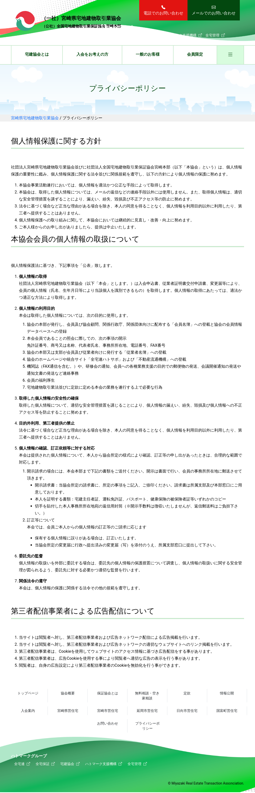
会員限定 (195, 54)
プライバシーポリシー (147, 726)
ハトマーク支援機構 (180, 35)
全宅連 (105, 35)
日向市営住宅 (187, 711)
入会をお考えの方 (92, 54)
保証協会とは (107, 693)
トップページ (27, 693)
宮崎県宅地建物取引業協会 (68, 21)
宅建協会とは (37, 54)
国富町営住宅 (226, 711)
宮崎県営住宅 (67, 711)
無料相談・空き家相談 (147, 695)
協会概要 (68, 693)
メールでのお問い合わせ (214, 13)
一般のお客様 (148, 54)
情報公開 (227, 693)
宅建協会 (149, 35)
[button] (230, 55)
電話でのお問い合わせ (163, 13)
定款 (187, 693)
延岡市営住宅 (147, 711)
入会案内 (28, 711)
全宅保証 (126, 35)
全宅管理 (212, 35)
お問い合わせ (107, 724)
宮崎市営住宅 (107, 711)
